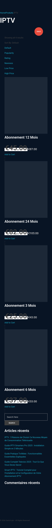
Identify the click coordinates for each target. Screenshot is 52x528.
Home (3, 13)
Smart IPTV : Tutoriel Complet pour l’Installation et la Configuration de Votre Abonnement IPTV (23, 473)
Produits (9, 13)
